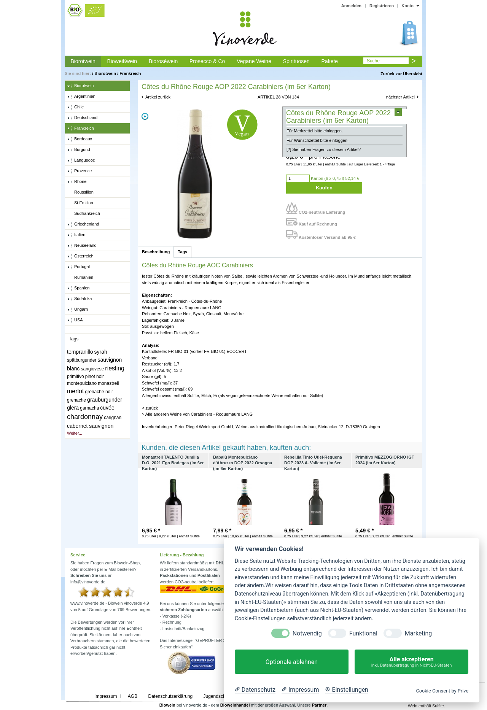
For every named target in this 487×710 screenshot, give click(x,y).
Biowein (167, 705)
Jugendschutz (218, 696)
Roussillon (80, 192)
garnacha (89, 408)
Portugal (78, 267)
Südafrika (79, 299)
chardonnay (85, 417)
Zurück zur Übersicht (401, 73)
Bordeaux (79, 139)
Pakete (329, 61)
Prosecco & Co (207, 61)
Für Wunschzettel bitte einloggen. (317, 140)
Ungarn (77, 309)
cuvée (107, 408)
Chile (75, 107)
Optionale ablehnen (292, 662)
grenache (76, 400)
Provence (79, 171)
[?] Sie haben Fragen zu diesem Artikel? (323, 149)
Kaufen (324, 188)
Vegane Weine (254, 61)
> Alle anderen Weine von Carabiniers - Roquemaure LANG (197, 414)
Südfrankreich (83, 213)
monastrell (108, 383)
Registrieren (381, 5)
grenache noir (99, 391)
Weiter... (74, 433)
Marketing (418, 633)
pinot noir (94, 376)
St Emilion (80, 203)
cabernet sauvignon (90, 426)
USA (75, 320)
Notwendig (307, 633)
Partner (319, 705)
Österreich (80, 256)
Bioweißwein (122, 61)
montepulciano (82, 383)
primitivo (75, 376)
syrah (100, 352)
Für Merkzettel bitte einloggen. (314, 131)
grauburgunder (104, 400)
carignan (112, 417)
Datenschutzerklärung (170, 696)
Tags (182, 251)
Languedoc (81, 160)
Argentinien (81, 96)
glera (73, 408)
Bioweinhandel (235, 705)
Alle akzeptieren (411, 662)
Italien (76, 235)
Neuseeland (82, 245)
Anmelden (351, 5)
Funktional (363, 633)
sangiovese (92, 369)
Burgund (78, 149)
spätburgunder (81, 360)
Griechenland (83, 224)
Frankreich (130, 73)
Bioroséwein (163, 61)
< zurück (150, 408)
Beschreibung (156, 251)
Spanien (78, 288)
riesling (114, 368)
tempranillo (80, 352)
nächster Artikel (400, 97)
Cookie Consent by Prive (442, 691)
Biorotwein (82, 61)
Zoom (145, 116)
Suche (373, 61)
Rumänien (80, 277)
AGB (132, 696)
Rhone (76, 181)
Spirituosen (296, 61)
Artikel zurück (157, 97)
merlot (75, 391)
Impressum (105, 696)
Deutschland (82, 118)
